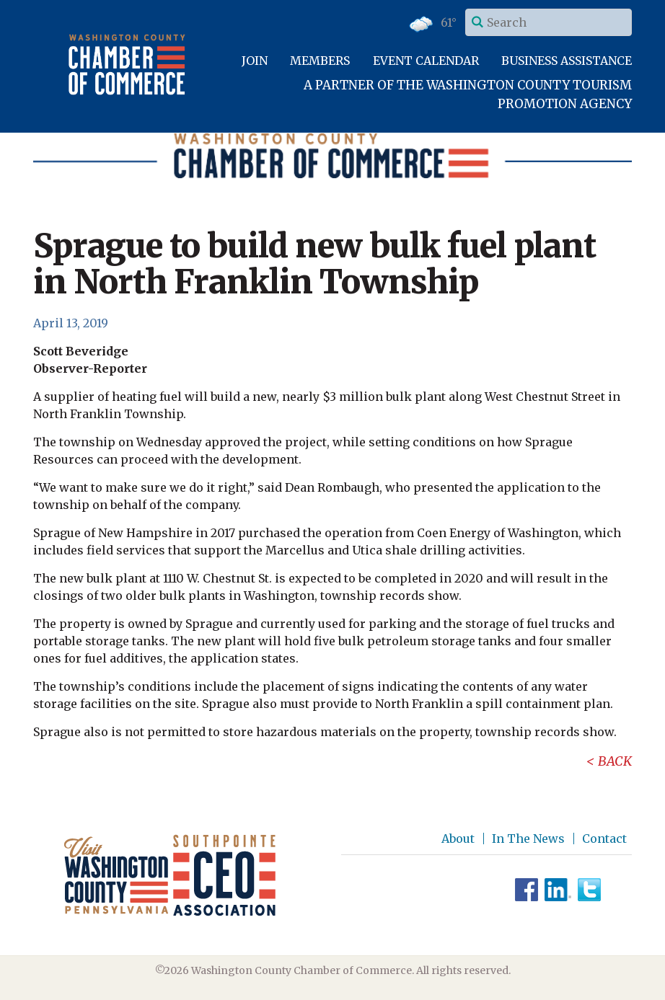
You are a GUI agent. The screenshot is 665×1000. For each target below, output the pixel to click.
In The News (528, 838)
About (458, 838)
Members (320, 60)
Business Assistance (566, 60)
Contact (604, 838)
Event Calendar (426, 60)
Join (255, 60)
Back (615, 761)
